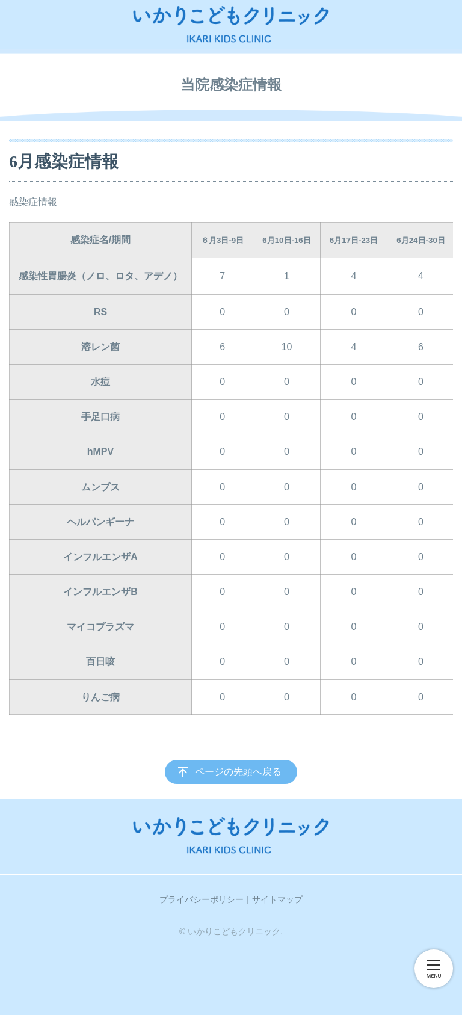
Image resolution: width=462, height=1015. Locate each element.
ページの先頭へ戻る (238, 772)
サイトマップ (277, 899)
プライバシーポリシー (201, 899)
